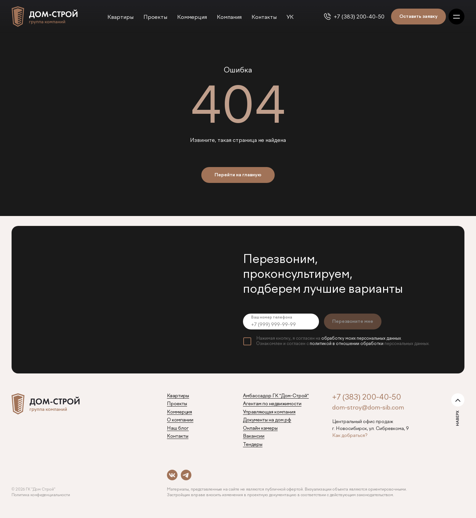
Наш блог (178, 428)
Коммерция (192, 17)
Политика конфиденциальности (41, 495)
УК (290, 17)
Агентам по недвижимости (272, 404)
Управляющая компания (269, 412)
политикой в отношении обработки (346, 344)
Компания (229, 17)
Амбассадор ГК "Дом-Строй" (276, 396)
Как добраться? (350, 435)
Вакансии (253, 436)
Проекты (155, 17)
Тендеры (252, 444)
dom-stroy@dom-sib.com (368, 408)
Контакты (264, 17)
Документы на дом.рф (267, 420)
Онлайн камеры (260, 428)
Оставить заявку (418, 16)
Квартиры (120, 17)
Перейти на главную (238, 175)
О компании (180, 420)
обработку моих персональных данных (361, 338)
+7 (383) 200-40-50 (359, 17)
